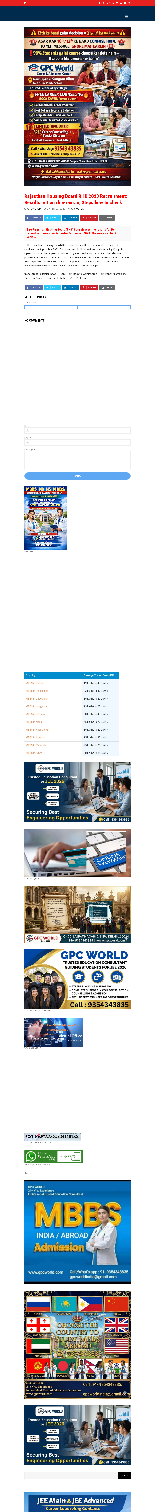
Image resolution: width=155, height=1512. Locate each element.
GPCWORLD (77, 208)
